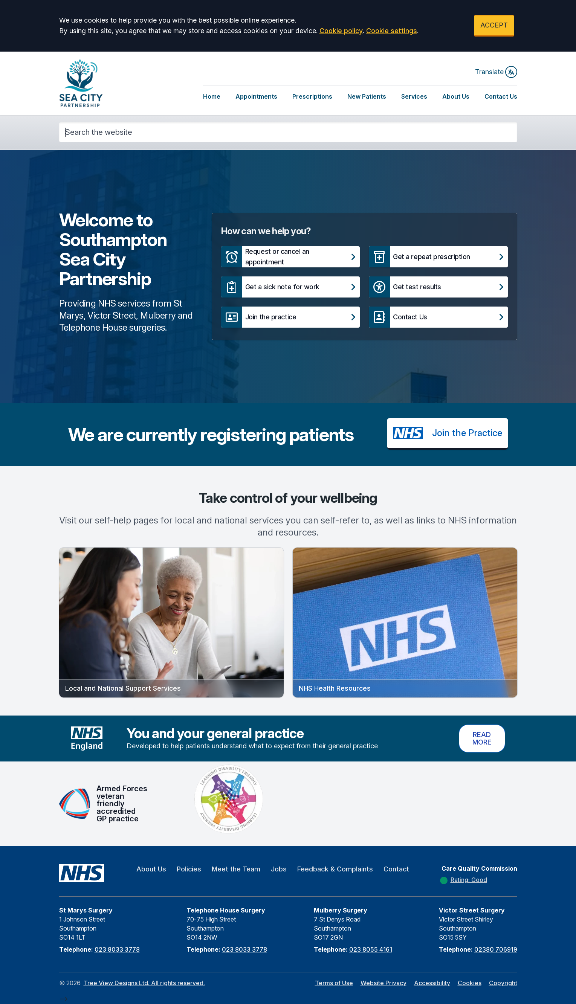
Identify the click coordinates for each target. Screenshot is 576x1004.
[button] (290, 256)
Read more (482, 738)
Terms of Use (334, 983)
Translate (496, 72)
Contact (396, 869)
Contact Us (500, 96)
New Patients (366, 96)
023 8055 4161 (370, 949)
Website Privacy (383, 983)
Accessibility (432, 983)
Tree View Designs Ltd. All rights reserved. (144, 983)
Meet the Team (236, 869)
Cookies (469, 983)
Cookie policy (341, 31)
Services (414, 96)
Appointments (256, 96)
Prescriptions (312, 96)
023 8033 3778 (117, 949)
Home (211, 96)
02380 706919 (495, 949)
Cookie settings (391, 31)
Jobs (279, 869)
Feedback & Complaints (335, 869)
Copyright (503, 983)
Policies (189, 869)
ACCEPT (494, 25)
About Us (455, 96)
